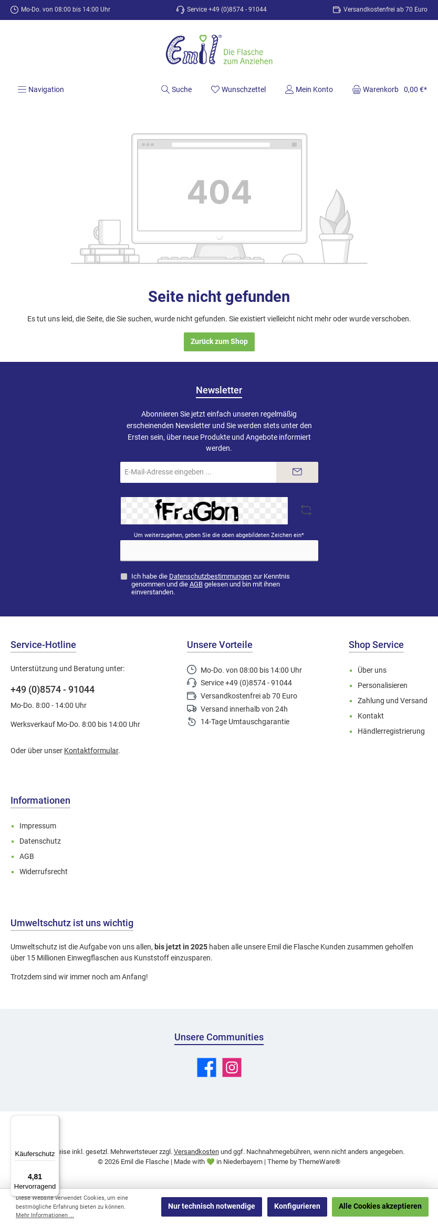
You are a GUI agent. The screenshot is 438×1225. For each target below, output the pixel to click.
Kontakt (371, 716)
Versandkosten (196, 1152)
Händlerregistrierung (391, 731)
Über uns (372, 670)
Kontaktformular (91, 750)
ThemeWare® (319, 1162)
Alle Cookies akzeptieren (380, 1206)
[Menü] (41, 89)
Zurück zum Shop (219, 341)
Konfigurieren (297, 1206)
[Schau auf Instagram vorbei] (232, 1067)
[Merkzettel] (238, 89)
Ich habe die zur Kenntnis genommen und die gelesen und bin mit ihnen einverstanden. (210, 584)
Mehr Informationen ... (45, 1215)
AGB (196, 584)
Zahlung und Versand (392, 700)
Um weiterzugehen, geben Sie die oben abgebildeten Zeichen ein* (219, 535)
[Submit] (297, 472)
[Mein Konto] (309, 89)
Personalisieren (383, 685)
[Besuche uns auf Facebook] (206, 1067)
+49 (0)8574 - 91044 (53, 689)
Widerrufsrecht (43, 871)
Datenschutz (40, 841)
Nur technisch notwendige (211, 1206)
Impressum (37, 826)
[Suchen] (176, 89)
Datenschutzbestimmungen (210, 576)
